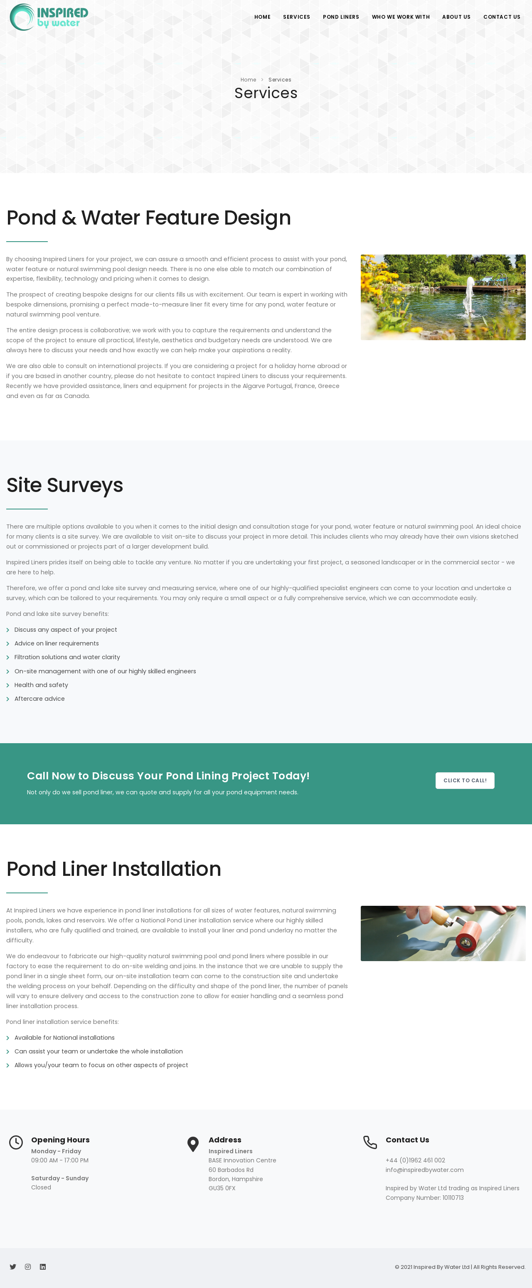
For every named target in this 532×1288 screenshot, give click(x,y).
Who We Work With (401, 16)
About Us (456, 16)
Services (296, 16)
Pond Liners (341, 16)
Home (262, 16)
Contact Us (502, 16)
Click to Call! (465, 780)
